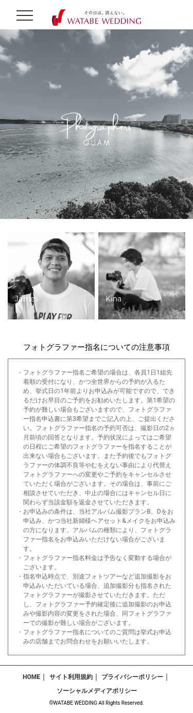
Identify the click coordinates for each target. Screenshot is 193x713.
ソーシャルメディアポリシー (97, 690)
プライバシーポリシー (132, 677)
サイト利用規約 (71, 677)
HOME (31, 677)
